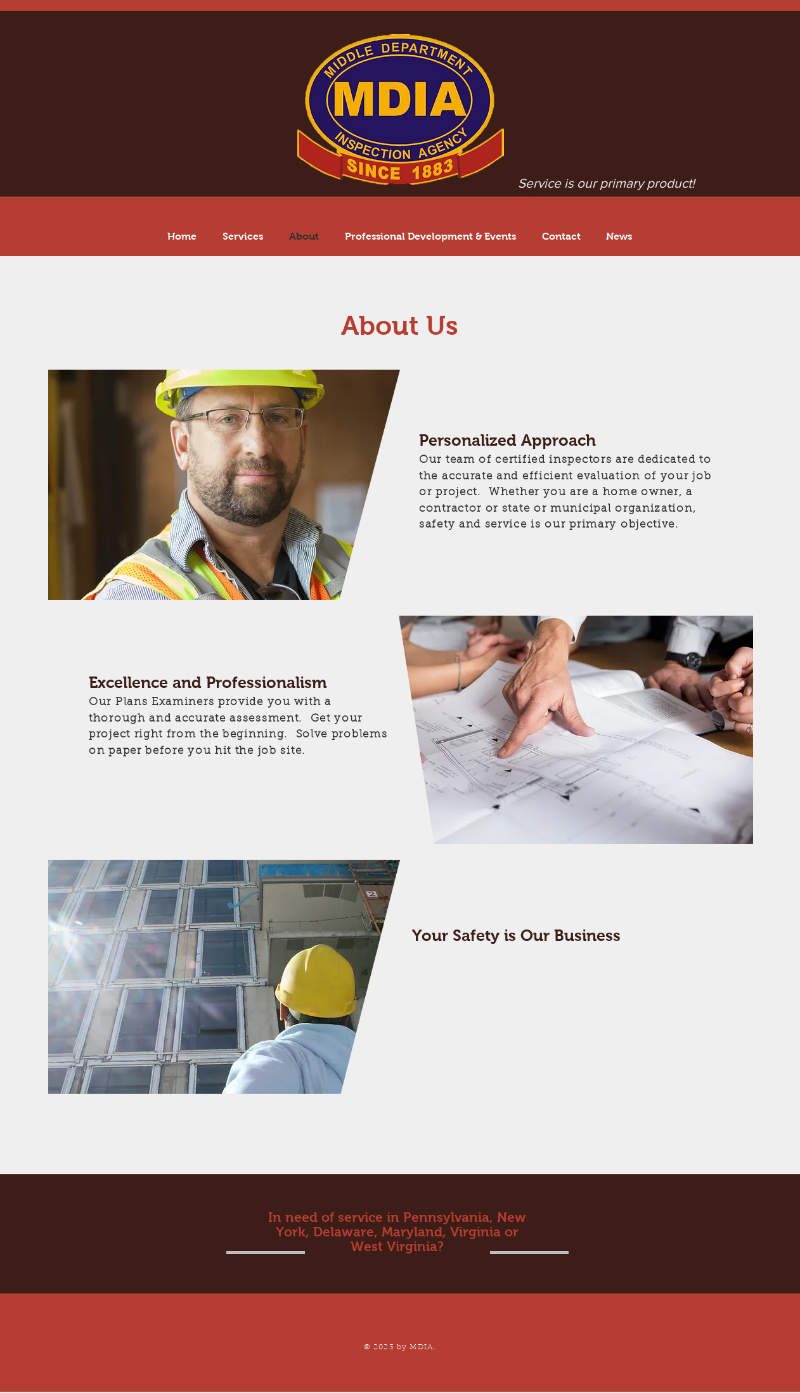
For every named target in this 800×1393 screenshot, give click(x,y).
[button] (430, 236)
